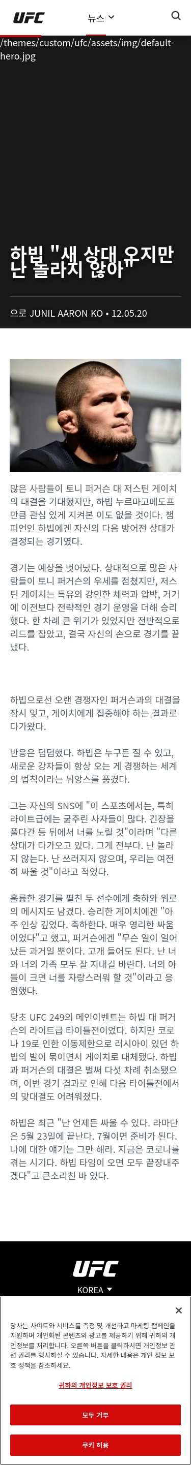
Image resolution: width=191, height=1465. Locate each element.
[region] (95, 1380)
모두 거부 (95, 1415)
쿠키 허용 (95, 1445)
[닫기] (179, 1310)
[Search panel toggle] (176, 16)
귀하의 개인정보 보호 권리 (95, 1385)
